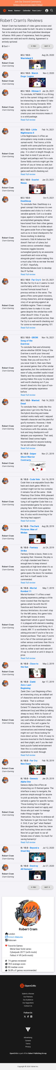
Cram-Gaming (8, 66)
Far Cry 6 (36, 279)
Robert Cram (8, 63)
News (10, 10)
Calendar (27, 10)
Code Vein (35, 479)
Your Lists (36, 10)
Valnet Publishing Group (37, 1053)
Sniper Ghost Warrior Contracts (28, 456)
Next (47, 46)
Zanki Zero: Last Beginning (28, 684)
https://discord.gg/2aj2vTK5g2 (28, 4)
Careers (28, 1041)
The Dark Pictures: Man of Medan (30, 529)
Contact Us (28, 1006)
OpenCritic (14, 1053)
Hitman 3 (36, 91)
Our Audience (28, 1000)
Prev (33, 46)
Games (17, 10)
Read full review (28, 119)
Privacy (28, 1047)
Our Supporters (28, 1003)
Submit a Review (28, 994)
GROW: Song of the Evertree (29, 340)
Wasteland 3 (27, 58)
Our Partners (28, 997)
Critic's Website (15, 937)
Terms (28, 1044)
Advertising (28, 1037)
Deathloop (26, 201)
